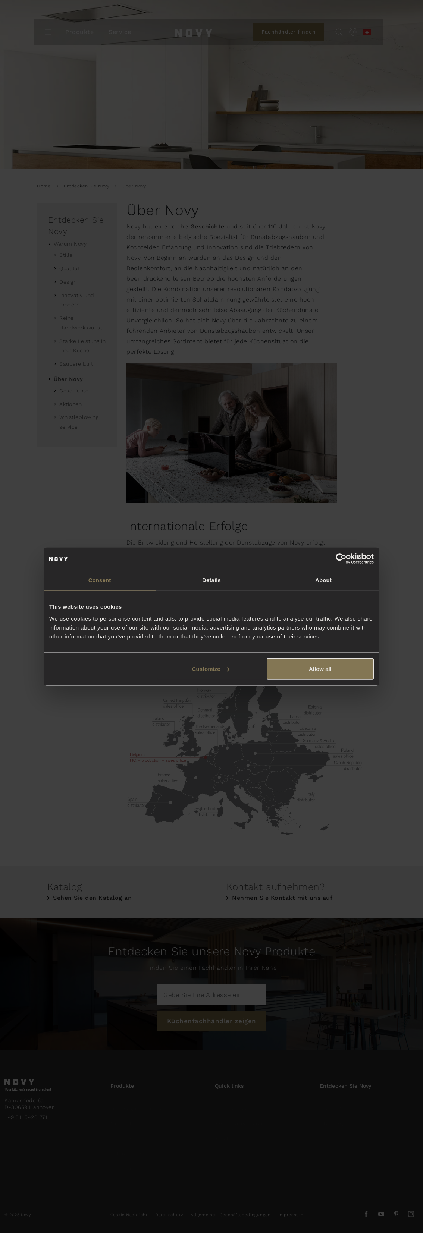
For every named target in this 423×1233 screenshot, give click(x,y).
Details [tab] (211, 580)
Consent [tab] (99, 580)
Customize (210, 668)
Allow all (320, 668)
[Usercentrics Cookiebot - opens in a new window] (341, 558)
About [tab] (323, 580)
